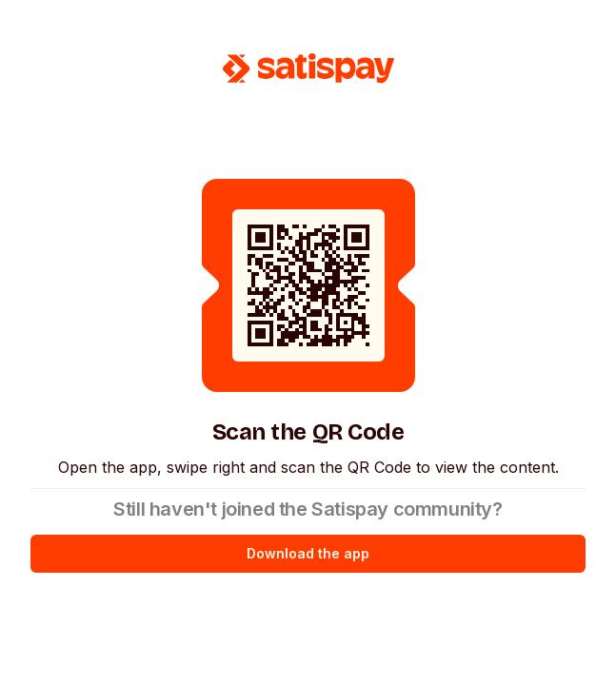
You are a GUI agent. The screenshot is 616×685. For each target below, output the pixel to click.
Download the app (308, 553)
